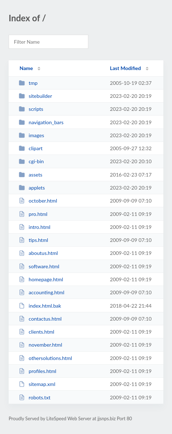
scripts (31, 109)
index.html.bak (40, 306)
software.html (39, 266)
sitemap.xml (37, 384)
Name (26, 68)
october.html (38, 201)
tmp (28, 83)
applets (32, 188)
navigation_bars (41, 122)
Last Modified (125, 68)
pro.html (33, 214)
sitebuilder (35, 96)
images (31, 135)
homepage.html (41, 279)
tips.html (33, 240)
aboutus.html (38, 253)
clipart (31, 148)
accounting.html (41, 292)
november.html (40, 345)
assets (30, 175)
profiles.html (37, 371)
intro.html (34, 227)
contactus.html (40, 319)
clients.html (36, 332)
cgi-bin (31, 161)
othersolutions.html (45, 358)
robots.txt (34, 397)
